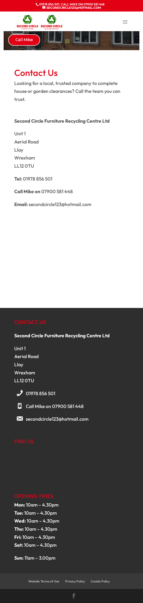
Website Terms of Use (43, 581)
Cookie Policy (100, 581)
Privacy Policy (75, 581)
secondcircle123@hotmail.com (57, 419)
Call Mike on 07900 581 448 (55, 406)
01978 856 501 (40, 393)
